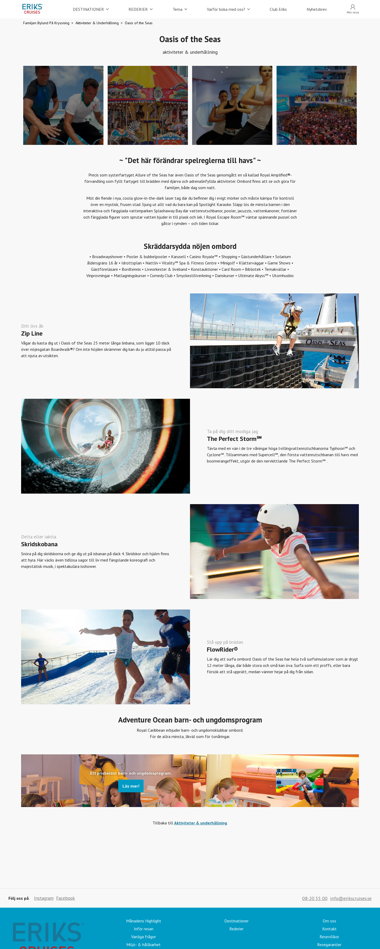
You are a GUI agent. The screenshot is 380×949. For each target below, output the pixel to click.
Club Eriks (278, 9)
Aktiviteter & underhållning (200, 822)
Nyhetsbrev (317, 9)
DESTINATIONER (91, 9)
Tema (180, 9)
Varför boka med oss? (228, 9)
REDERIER (141, 9)
